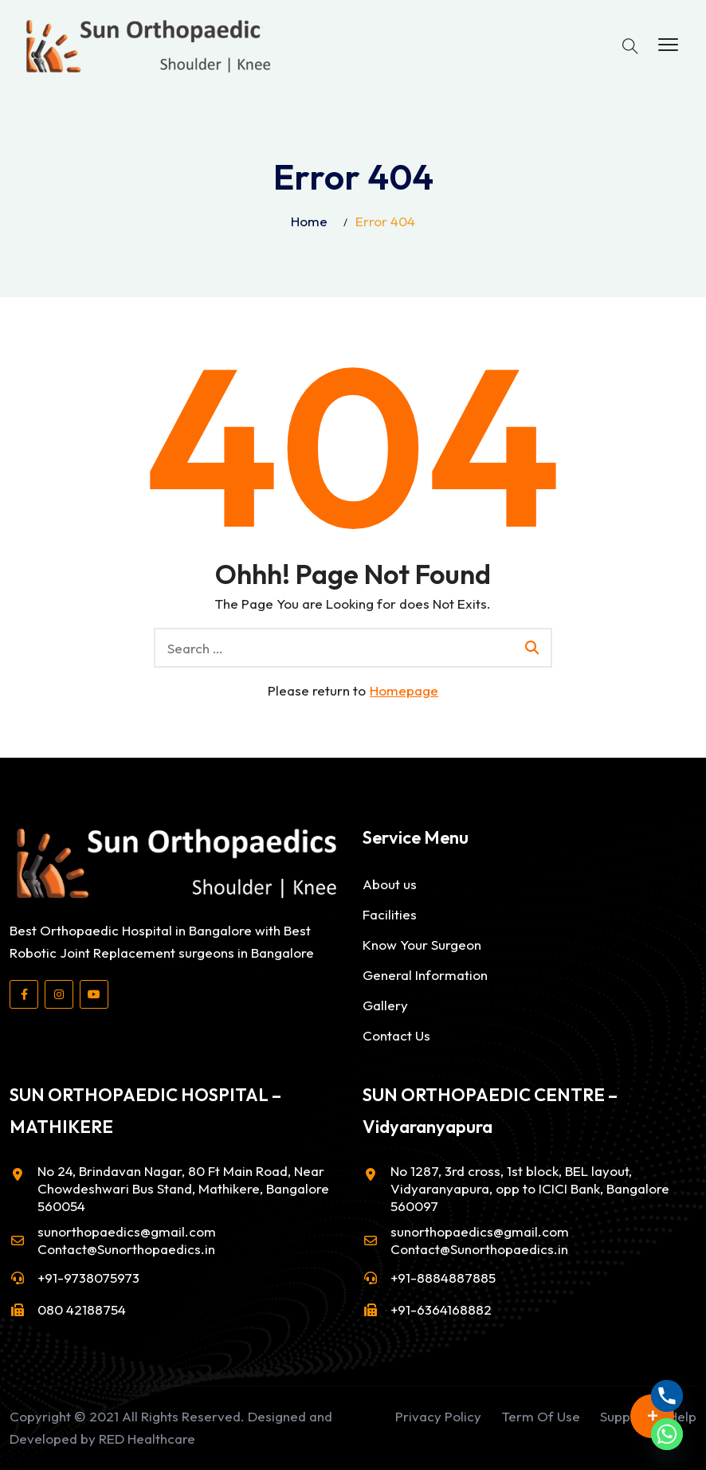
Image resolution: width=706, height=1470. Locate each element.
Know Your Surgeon (422, 944)
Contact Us (396, 1035)
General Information (425, 974)
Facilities (390, 914)
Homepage (404, 690)
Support (624, 1416)
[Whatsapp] (667, 1434)
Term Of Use (540, 1416)
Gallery (385, 1005)
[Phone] (667, 1396)
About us (390, 884)
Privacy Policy (438, 1416)
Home (309, 221)
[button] (668, 45)
